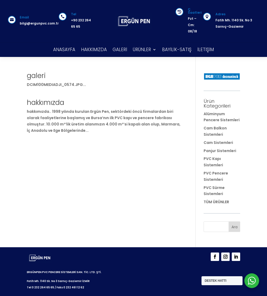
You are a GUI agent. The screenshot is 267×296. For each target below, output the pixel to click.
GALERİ (120, 49)
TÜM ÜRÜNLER (216, 202)
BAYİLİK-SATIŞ (177, 49)
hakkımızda (45, 102)
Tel (73, 14)
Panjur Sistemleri (220, 150)
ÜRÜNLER (142, 49)
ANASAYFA (64, 49)
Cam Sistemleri (218, 142)
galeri (36, 75)
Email (24, 17)
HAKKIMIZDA (94, 49)
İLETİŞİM (205, 49)
